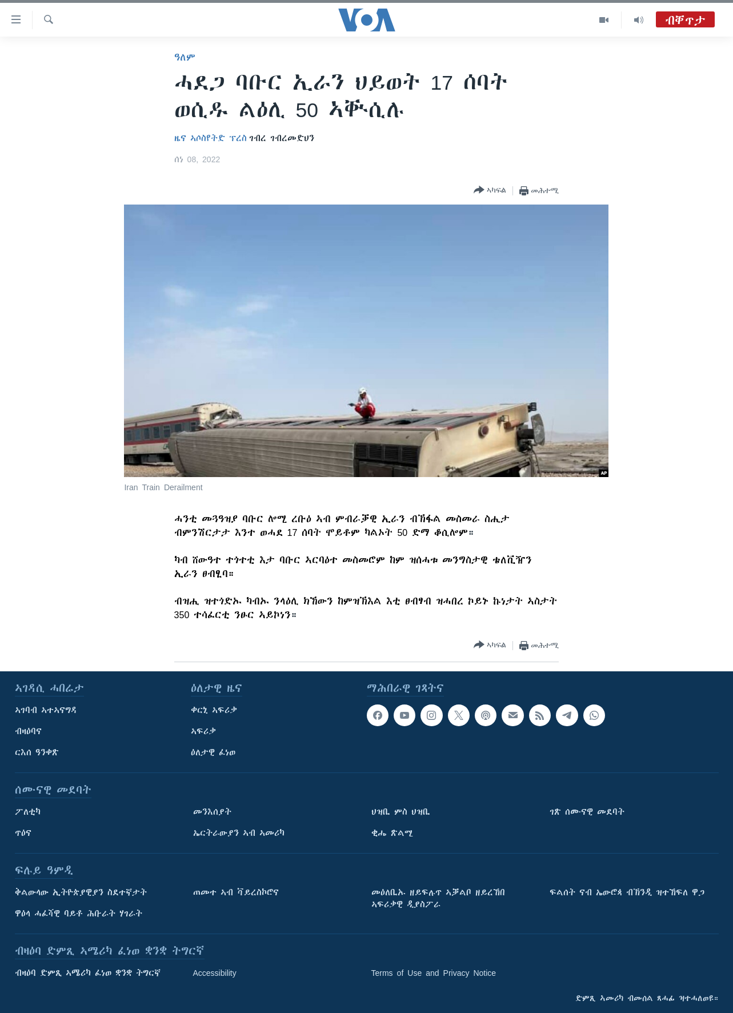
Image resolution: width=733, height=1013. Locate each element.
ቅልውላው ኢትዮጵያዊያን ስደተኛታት (81, 892)
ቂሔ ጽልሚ (392, 833)
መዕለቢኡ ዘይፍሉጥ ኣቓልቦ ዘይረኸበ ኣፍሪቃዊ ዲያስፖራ (438, 898)
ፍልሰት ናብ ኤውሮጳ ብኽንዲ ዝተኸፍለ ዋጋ (627, 892)
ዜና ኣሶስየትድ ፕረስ (210, 138)
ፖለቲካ (28, 812)
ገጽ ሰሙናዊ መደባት (587, 812)
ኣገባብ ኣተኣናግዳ (46, 710)
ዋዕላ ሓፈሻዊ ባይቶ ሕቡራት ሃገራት (78, 913)
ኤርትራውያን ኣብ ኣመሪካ (239, 833)
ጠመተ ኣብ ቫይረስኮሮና (236, 892)
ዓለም (184, 57)
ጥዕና (23, 833)
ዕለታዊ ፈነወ (213, 752)
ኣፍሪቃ (203, 731)
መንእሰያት (212, 812)
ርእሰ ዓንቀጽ (37, 752)
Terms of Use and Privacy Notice (433, 973)
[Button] (490, 190)
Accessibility (215, 973)
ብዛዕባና (28, 731)
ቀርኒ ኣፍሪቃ (214, 710)
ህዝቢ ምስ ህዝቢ (400, 812)
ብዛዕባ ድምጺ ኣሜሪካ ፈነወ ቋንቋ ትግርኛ (88, 973)
